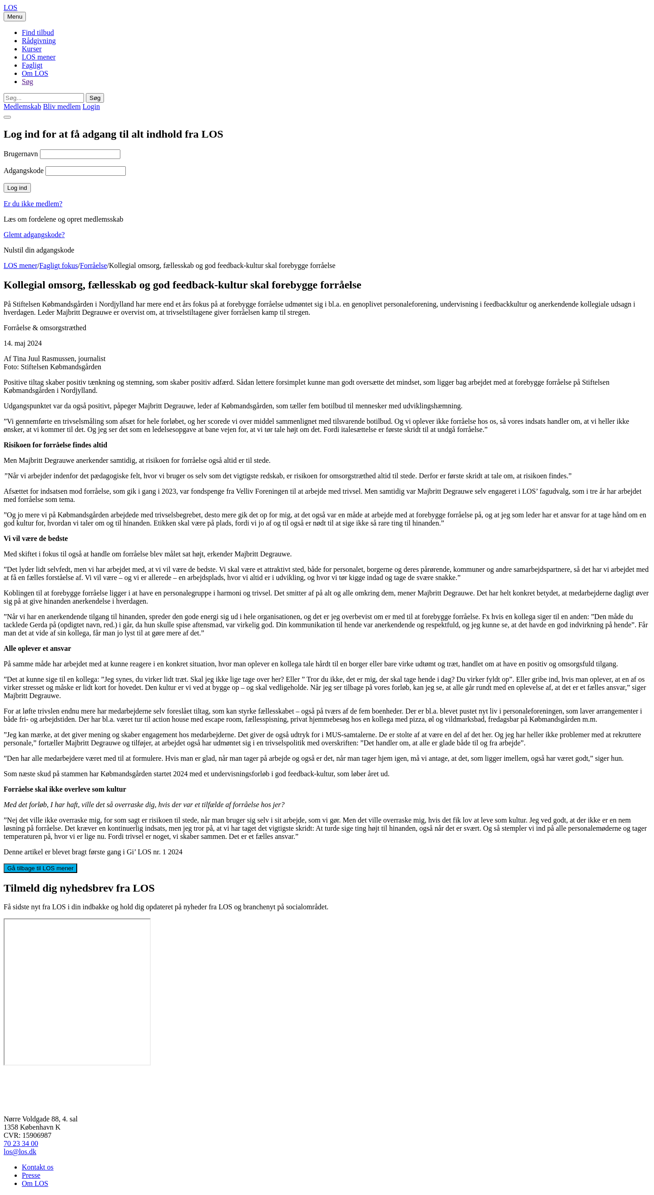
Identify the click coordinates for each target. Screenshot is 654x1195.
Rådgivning (39, 41)
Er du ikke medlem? (33, 204)
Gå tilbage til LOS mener (40, 868)
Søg (27, 81)
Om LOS (35, 73)
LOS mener (38, 57)
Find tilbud (38, 32)
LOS (10, 7)
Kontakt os (38, 1167)
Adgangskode (24, 170)
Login (91, 106)
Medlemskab (22, 106)
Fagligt (32, 65)
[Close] (7, 117)
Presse (31, 1175)
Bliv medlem (62, 106)
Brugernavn (21, 154)
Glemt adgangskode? (34, 234)
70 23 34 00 (21, 1143)
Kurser (32, 49)
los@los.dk (20, 1151)
